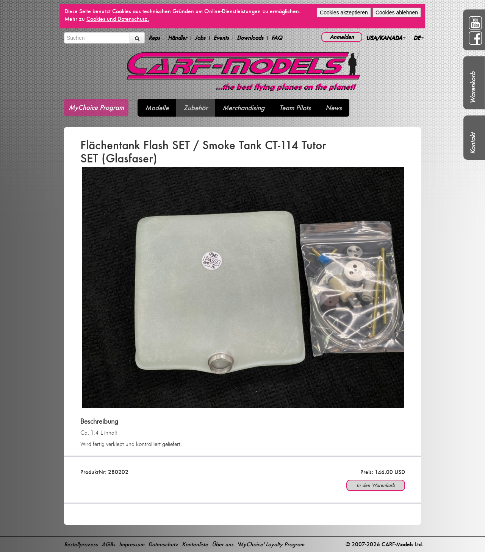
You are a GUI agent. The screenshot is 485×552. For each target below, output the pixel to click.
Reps (154, 38)
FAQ (276, 38)
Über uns (222, 544)
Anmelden (342, 37)
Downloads (250, 38)
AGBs (108, 544)
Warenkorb (472, 88)
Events (221, 38)
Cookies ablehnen (396, 12)
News (333, 107)
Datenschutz (163, 544)
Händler (177, 38)
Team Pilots (295, 107)
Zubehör (195, 107)
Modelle (157, 107)
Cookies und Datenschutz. (117, 18)
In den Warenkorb (376, 485)
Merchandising (243, 107)
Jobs (200, 38)
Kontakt (472, 143)
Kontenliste (195, 544)
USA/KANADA (386, 37)
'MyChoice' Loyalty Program (270, 544)
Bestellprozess (81, 544)
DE (418, 37)
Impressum (131, 544)
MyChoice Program (96, 107)
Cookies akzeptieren (344, 12)
